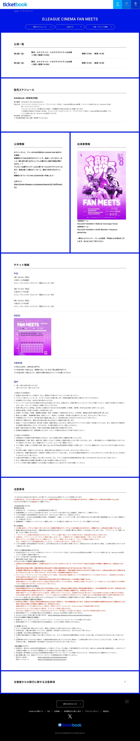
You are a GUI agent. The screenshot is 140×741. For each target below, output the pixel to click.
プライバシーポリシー (92, 711)
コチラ (34, 502)
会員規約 (57, 711)
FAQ (48, 711)
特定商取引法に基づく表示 (72, 711)
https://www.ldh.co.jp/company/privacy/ (52, 657)
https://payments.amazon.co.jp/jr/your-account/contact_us (70, 615)
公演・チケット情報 (100, 27)
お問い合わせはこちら (70, 704)
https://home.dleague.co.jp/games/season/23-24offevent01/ (38, 185)
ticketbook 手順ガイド (36, 711)
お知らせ (70, 27)
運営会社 (106, 711)
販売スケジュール (39, 27)
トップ (16, 11)
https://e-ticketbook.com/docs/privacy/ (52, 659)
